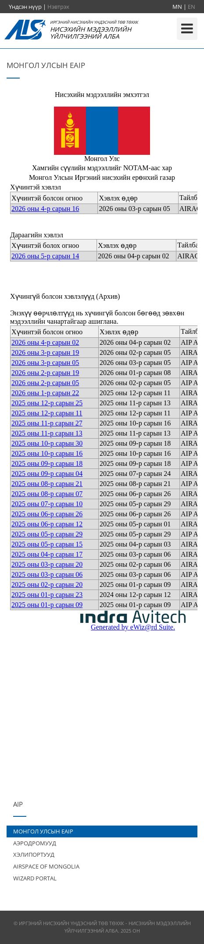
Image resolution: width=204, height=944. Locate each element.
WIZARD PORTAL (35, 878)
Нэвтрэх (58, 7)
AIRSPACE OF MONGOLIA (46, 866)
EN (191, 7)
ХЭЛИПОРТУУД (33, 854)
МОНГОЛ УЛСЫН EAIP (43, 831)
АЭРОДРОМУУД (34, 843)
